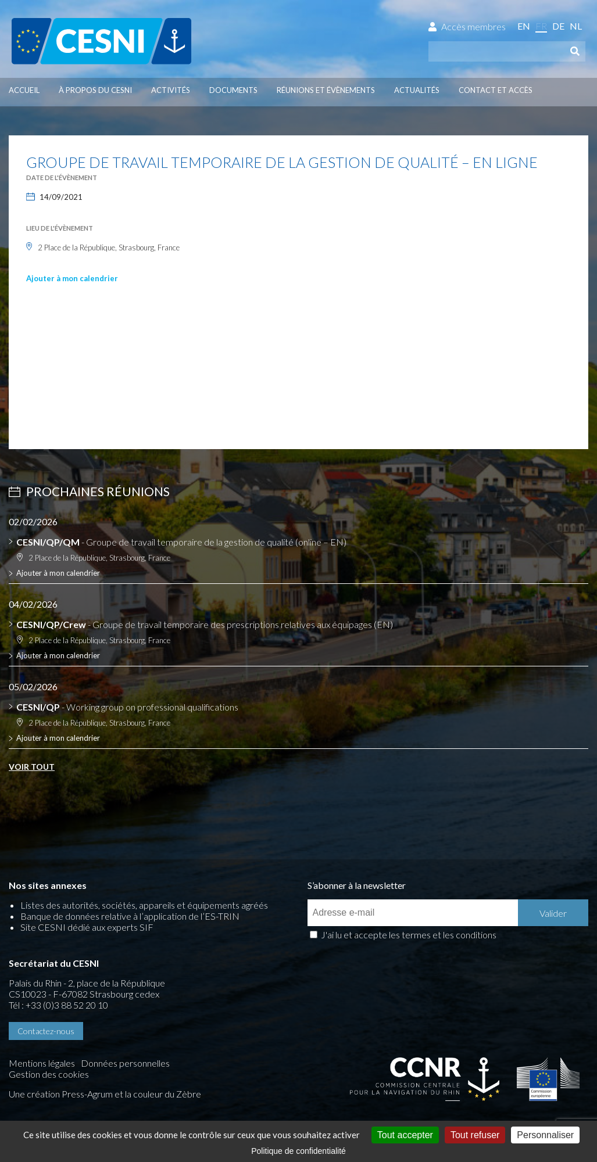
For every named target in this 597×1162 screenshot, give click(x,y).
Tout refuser (475, 1135)
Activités (170, 90)
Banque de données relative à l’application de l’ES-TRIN (129, 915)
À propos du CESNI (95, 90)
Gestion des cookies (49, 1073)
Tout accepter (405, 1135)
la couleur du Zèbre (163, 1093)
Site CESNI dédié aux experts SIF (86, 927)
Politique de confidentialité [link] (298, 1151)
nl (576, 25)
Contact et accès (495, 90)
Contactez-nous (45, 1031)
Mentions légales (42, 1062)
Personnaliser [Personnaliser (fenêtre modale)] (545, 1135)
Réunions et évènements (326, 90)
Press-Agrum (87, 1093)
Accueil (24, 90)
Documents (233, 90)
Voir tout (32, 767)
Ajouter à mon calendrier (72, 278)
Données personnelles (125, 1062)
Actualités (416, 90)
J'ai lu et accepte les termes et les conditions (408, 934)
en (523, 25)
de (558, 25)
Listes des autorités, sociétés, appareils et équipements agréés (144, 904)
